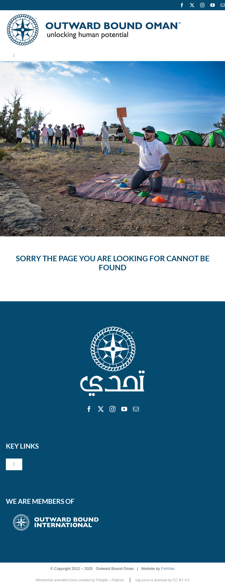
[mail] (136, 409)
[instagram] (202, 5)
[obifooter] (56, 514)
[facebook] (182, 5)
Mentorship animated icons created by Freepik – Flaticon (80, 580)
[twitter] (192, 5)
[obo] (112, 327)
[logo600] (94, 16)
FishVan (168, 568)
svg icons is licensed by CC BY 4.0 (162, 580)
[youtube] (212, 5)
